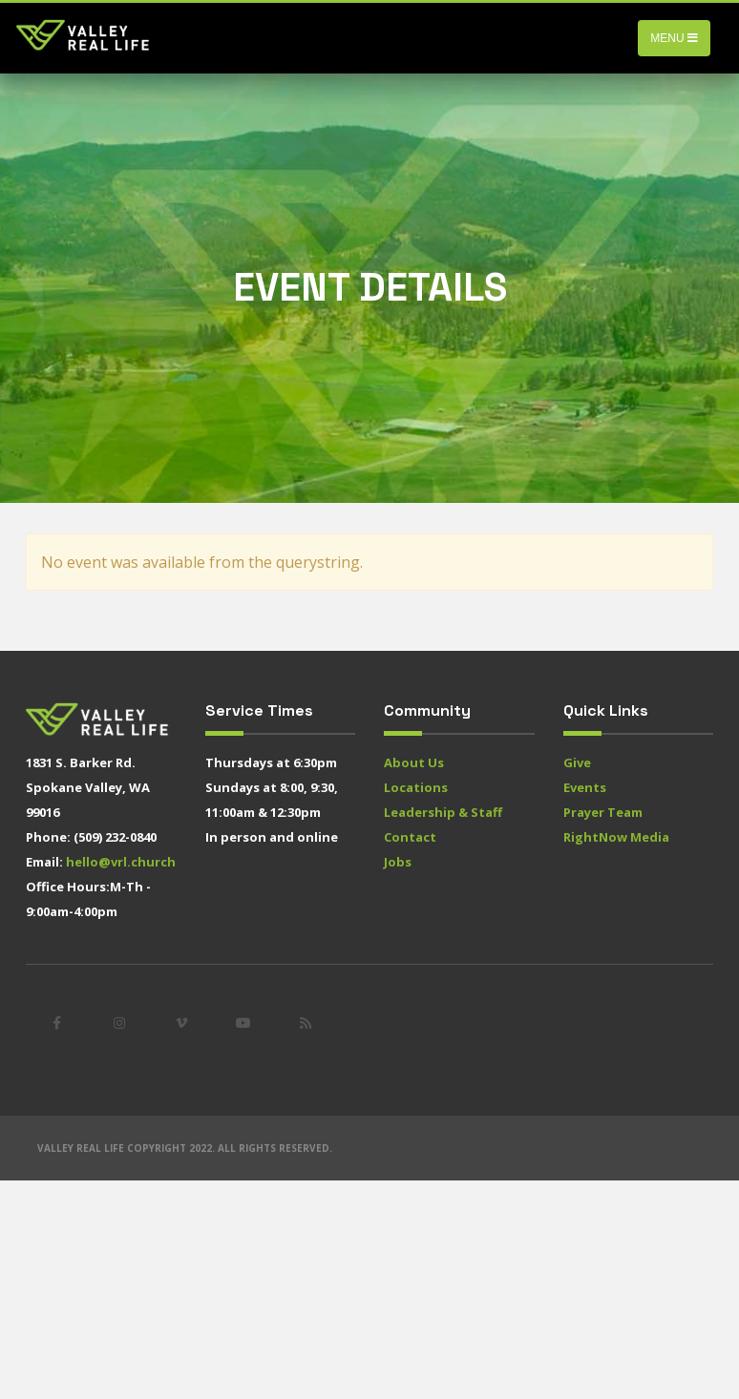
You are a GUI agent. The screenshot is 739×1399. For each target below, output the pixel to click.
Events (584, 787)
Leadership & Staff (443, 812)
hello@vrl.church (121, 861)
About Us (414, 762)
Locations (416, 787)
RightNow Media (616, 837)
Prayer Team (603, 812)
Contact (410, 837)
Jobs (398, 861)
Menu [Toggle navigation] (674, 38)
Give (577, 762)
